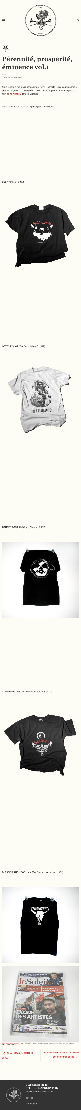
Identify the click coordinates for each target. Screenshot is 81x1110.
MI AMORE (15, 94)
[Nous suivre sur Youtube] (32, 1098)
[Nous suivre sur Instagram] (27, 1098)
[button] (3, 20)
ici (18, 90)
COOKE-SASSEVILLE (10, 1043)
